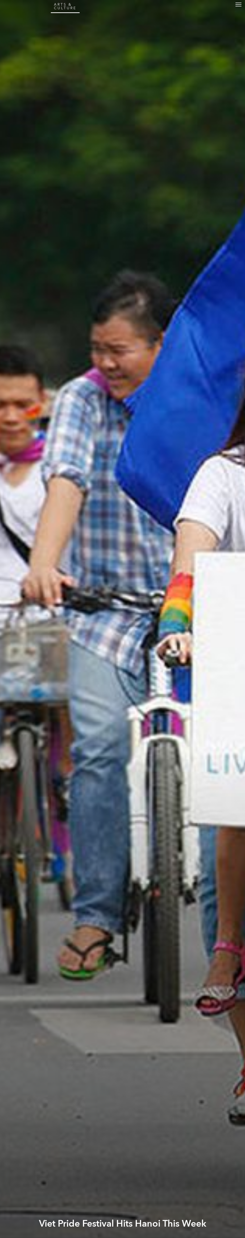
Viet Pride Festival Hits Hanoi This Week (122, 1223)
